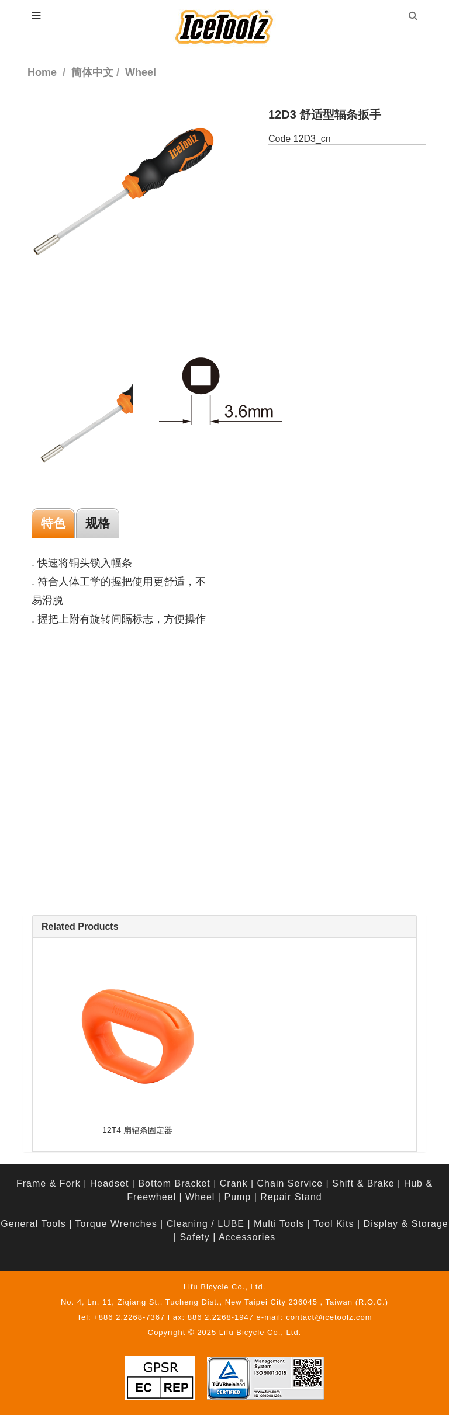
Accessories (247, 1237)
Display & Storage (406, 1224)
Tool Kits (333, 1224)
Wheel (200, 1197)
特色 (53, 523)
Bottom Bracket (174, 1183)
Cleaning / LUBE (205, 1224)
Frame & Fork (48, 1183)
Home (42, 72)
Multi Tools (279, 1224)
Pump (237, 1197)
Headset (109, 1183)
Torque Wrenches (116, 1224)
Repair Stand (291, 1197)
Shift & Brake (363, 1183)
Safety (194, 1237)
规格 (97, 523)
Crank (234, 1183)
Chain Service (290, 1183)
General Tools (33, 1224)
